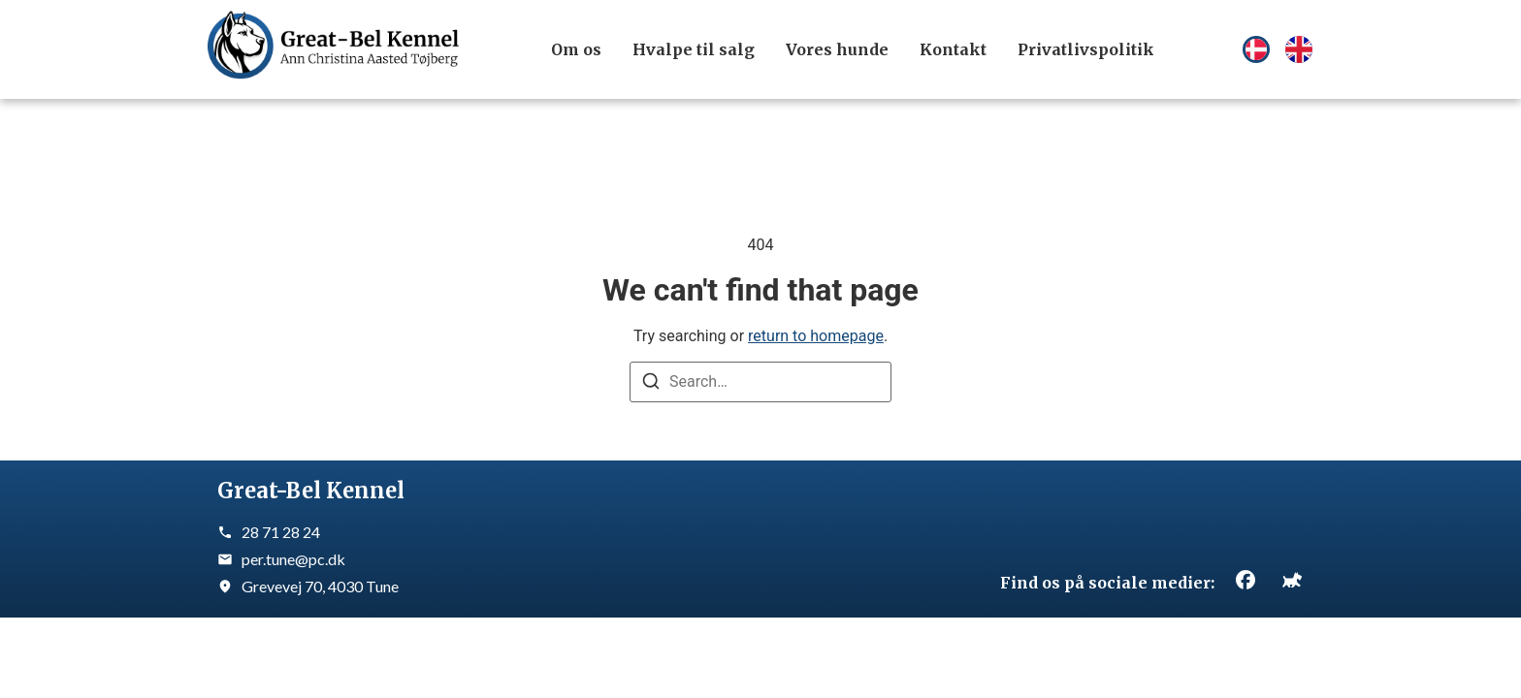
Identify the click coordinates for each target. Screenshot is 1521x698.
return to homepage (816, 336)
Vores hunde (837, 49)
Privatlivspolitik (1086, 49)
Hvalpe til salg (693, 49)
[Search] (651, 384)
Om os (576, 49)
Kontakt (953, 49)
